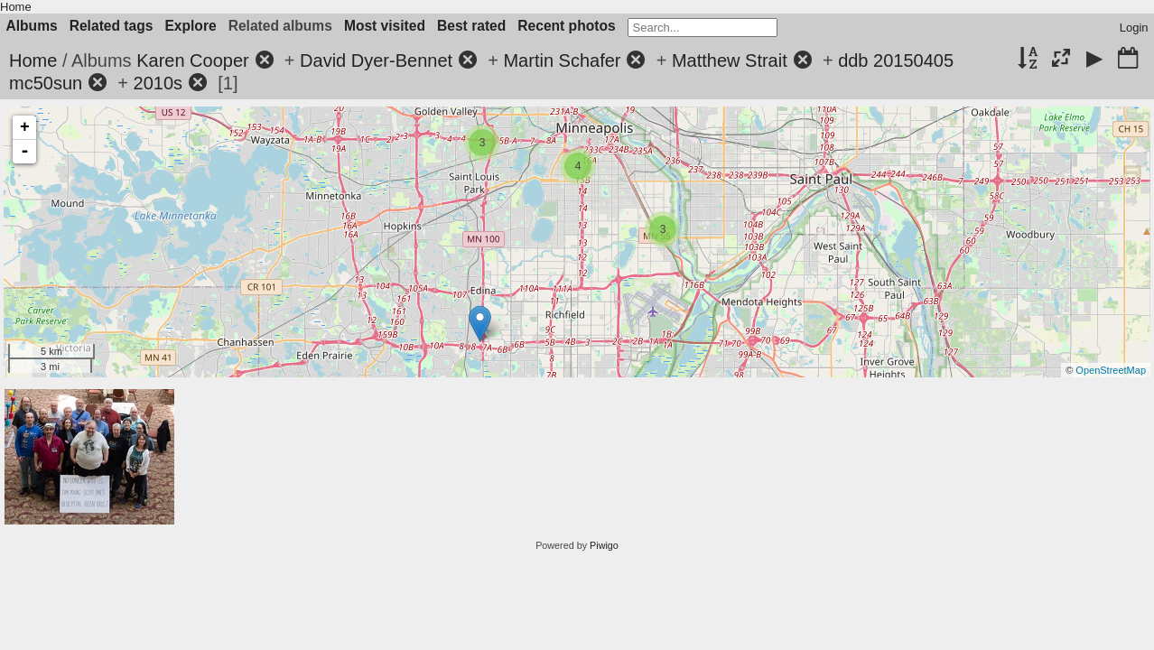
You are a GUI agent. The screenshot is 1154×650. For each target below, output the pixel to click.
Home (16, 7)
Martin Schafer (561, 60)
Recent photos (566, 25)
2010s (158, 83)
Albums (32, 25)
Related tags (112, 25)
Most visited (384, 25)
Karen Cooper (192, 60)
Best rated (471, 25)
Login (1134, 27)
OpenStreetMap (1110, 370)
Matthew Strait (729, 60)
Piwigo (604, 545)
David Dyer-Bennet (376, 60)
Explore (190, 25)
